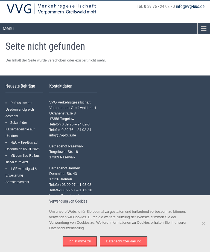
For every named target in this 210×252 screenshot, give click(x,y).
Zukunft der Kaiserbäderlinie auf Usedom (19, 129)
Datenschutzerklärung (123, 241)
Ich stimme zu (80, 241)
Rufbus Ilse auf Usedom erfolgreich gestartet (19, 109)
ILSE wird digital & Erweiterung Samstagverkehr (21, 175)
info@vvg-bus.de (190, 6)
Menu (8, 28)
